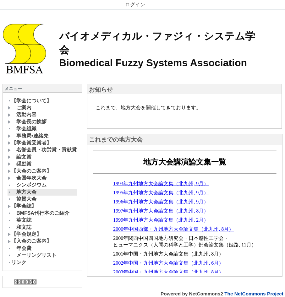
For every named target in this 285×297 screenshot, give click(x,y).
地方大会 (22, 192)
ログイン (135, 4)
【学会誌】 (22, 205)
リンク (17, 262)
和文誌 (19, 227)
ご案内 (19, 107)
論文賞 (19, 156)
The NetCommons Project (253, 293)
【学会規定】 (24, 234)
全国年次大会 (27, 178)
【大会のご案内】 (30, 171)
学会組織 (22, 128)
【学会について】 (30, 100)
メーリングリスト (32, 255)
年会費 (19, 248)
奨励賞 (19, 163)
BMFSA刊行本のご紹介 (38, 213)
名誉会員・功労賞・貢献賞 (42, 149)
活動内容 (22, 114)
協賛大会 (22, 199)
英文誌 (19, 220)
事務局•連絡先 (28, 135)
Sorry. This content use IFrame (184, 210)
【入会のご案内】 (30, 241)
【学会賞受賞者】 (30, 142)
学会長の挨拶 (27, 121)
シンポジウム (27, 184)
